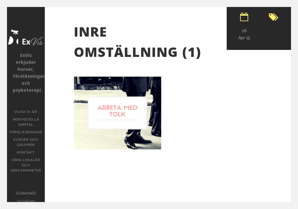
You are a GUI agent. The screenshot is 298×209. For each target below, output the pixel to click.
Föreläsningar (26, 132)
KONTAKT (26, 152)
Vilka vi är (25, 112)
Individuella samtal (29, 122)
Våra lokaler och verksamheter (25, 165)
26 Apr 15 (244, 34)
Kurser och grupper (29, 142)
